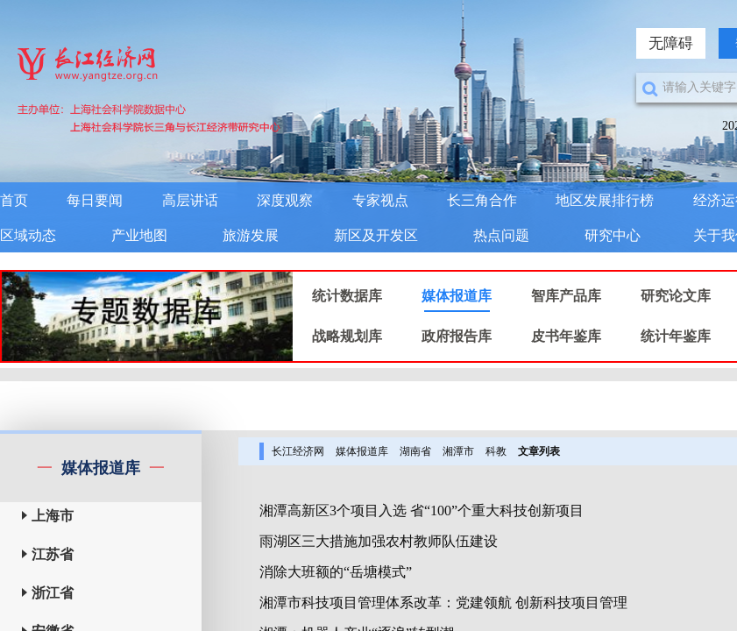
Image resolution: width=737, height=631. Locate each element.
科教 (496, 451)
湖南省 (415, 451)
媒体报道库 (457, 295)
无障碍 (670, 43)
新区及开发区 (376, 235)
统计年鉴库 (676, 336)
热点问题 (501, 235)
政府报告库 (457, 336)
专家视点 (380, 200)
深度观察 (285, 200)
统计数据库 (347, 295)
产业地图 (139, 235)
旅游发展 (251, 235)
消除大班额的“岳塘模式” (335, 571)
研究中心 (613, 235)
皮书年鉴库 (566, 336)
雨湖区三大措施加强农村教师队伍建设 (378, 541)
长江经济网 (298, 451)
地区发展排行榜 (605, 200)
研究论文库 (676, 295)
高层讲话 (190, 200)
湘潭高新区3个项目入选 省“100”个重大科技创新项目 (421, 510)
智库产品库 (566, 295)
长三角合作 (482, 200)
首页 (14, 200)
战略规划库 (347, 336)
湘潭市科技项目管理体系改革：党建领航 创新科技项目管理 (443, 602)
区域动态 (28, 235)
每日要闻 (95, 200)
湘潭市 (458, 451)
